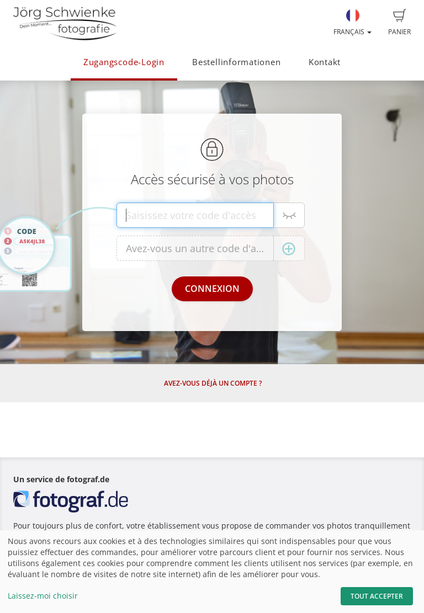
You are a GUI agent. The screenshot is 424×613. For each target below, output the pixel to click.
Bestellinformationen (236, 62)
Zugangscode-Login (124, 62)
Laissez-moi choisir (43, 595)
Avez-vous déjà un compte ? (213, 383)
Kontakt (325, 62)
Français (352, 22)
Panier (399, 22)
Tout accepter (377, 596)
